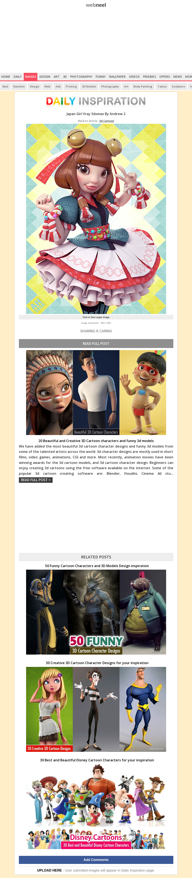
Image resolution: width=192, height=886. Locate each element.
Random (19, 86)
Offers (164, 77)
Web (47, 86)
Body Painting (142, 86)
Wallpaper (117, 77)
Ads (58, 86)
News (177, 77)
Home (5, 77)
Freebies (149, 77)
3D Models (89, 86)
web (96, 5)
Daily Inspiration (133, 870)
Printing (71, 86)
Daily (18, 77)
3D (65, 77)
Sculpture (178, 86)
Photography (81, 77)
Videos (134, 77)
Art (57, 77)
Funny (101, 77)
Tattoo (162, 86)
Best (5, 86)
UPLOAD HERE (49, 870)
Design (44, 77)
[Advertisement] (96, 41)
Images (30, 77)
